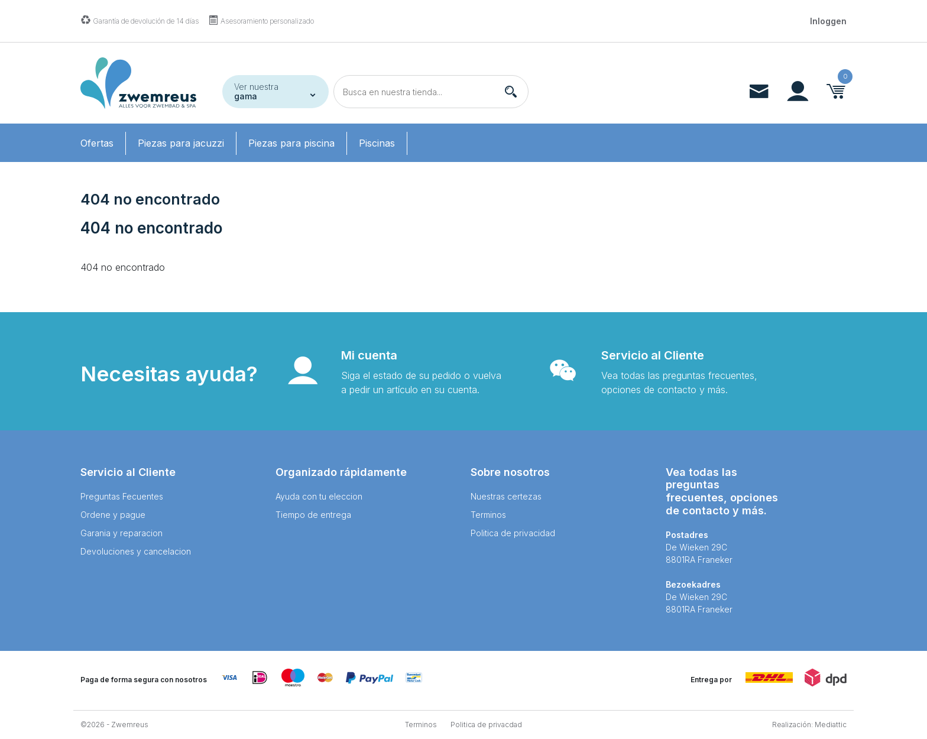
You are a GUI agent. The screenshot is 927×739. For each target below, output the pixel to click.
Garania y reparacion (121, 533)
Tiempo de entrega (313, 515)
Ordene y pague (112, 515)
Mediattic (831, 724)
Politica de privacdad (486, 724)
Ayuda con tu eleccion (318, 496)
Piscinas (377, 143)
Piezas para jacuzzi (181, 143)
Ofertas (97, 143)
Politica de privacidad (513, 533)
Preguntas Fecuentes (121, 496)
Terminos (488, 515)
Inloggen (828, 21)
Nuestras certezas (506, 496)
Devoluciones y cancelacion (135, 551)
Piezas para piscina (291, 143)
